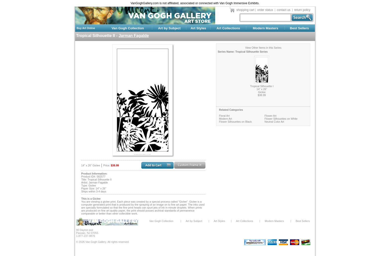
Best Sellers (299, 28)
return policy (302, 10)
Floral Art (224, 115)
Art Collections (228, 28)
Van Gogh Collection (127, 28)
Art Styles (198, 28)
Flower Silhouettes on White (280, 118)
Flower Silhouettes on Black (235, 121)
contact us (284, 10)
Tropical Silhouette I (262, 86)
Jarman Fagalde (134, 36)
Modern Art (225, 118)
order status (265, 10)
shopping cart (245, 10)
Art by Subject (169, 28)
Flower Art (270, 115)
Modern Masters (265, 28)
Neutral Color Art (274, 121)
